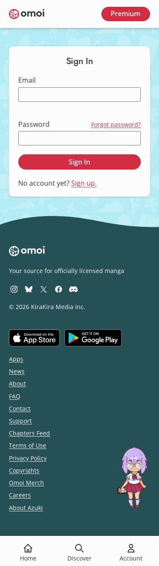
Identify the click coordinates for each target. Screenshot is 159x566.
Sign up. (84, 183)
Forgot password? (116, 124)
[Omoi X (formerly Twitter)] (44, 289)
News (17, 371)
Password (34, 124)
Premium (125, 13)
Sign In (79, 162)
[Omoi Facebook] (58, 289)
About (17, 383)
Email (27, 80)
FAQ (14, 396)
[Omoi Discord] (73, 289)
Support (20, 421)
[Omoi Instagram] (14, 289)
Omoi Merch (26, 483)
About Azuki (26, 508)
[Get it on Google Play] (93, 337)
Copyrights (24, 470)
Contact (20, 408)
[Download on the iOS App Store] (34, 337)
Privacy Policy (28, 458)
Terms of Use (27, 445)
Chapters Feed (29, 433)
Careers (20, 495)
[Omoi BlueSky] (29, 289)
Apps (16, 359)
